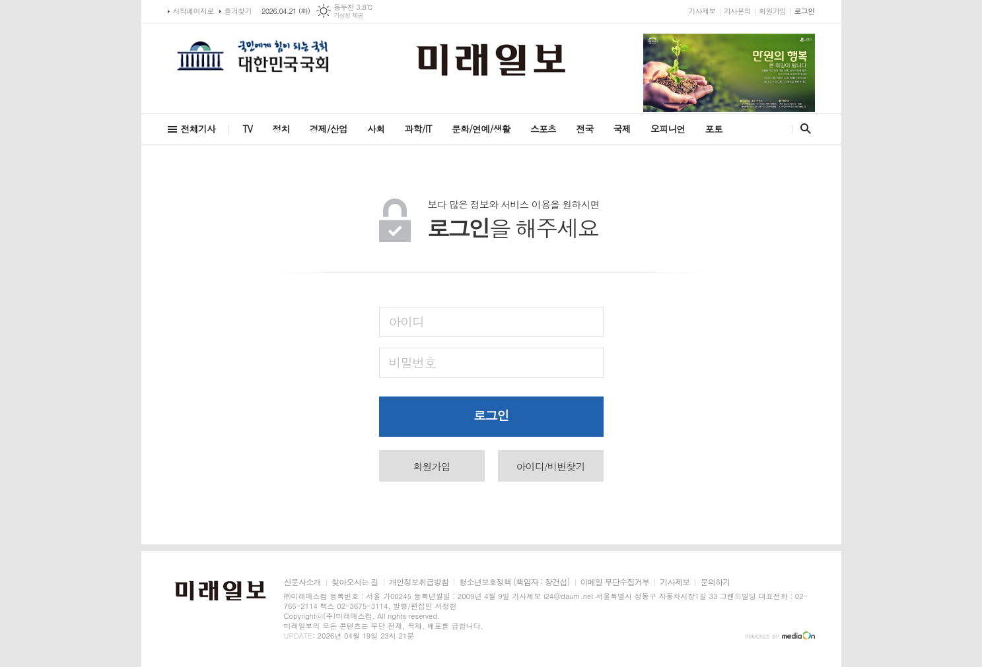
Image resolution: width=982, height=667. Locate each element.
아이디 (407, 321)
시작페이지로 (193, 11)
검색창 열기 (803, 129)
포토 (713, 128)
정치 (280, 128)
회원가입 (772, 11)
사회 (375, 128)
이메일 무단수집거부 (615, 582)
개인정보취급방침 (418, 582)
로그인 (804, 11)
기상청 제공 (348, 15)
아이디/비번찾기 (550, 466)
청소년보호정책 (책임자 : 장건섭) (514, 582)
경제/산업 (328, 128)
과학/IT (417, 128)
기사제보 (701, 11)
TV (247, 128)
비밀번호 (412, 362)
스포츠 (543, 128)
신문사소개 (302, 582)
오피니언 (667, 128)
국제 (622, 128)
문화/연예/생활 (481, 128)
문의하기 (715, 582)
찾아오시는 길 (355, 582)
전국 (584, 128)
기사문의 (737, 11)
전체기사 (198, 128)
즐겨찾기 (238, 11)
